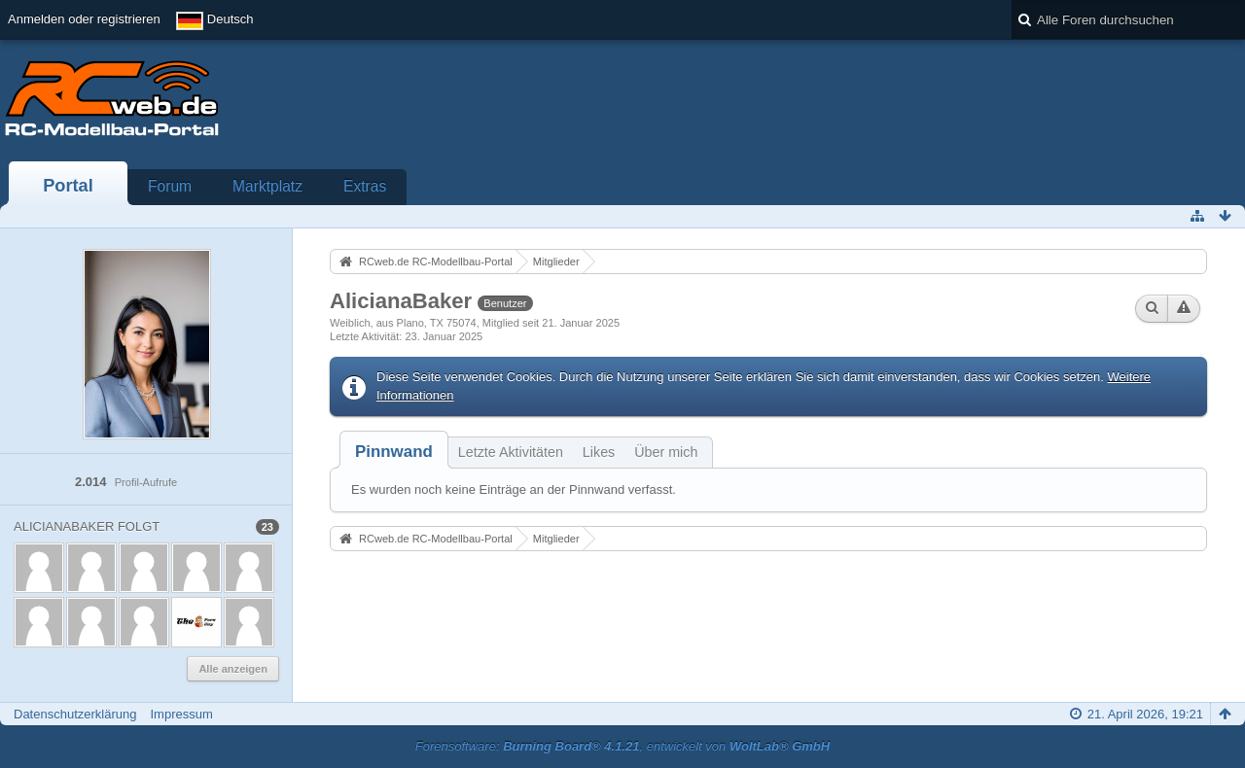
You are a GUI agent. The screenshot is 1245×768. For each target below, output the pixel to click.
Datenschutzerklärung (75, 714)
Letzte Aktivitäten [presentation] (510, 452)
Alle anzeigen (232, 669)
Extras (364, 186)
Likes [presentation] (599, 452)
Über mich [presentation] (665, 452)
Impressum (181, 714)
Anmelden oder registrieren (84, 19)
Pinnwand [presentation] (394, 451)
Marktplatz (267, 186)
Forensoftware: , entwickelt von (622, 746)
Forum (170, 186)
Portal (68, 185)
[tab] (393, 451)
